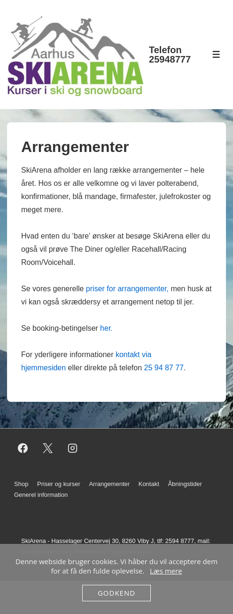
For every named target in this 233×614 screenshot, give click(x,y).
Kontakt (149, 483)
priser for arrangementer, (127, 289)
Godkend (116, 593)
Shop (21, 483)
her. (106, 328)
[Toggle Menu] (216, 54)
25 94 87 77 (164, 368)
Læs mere (166, 570)
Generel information (41, 494)
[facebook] (23, 448)
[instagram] (73, 448)
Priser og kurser (58, 483)
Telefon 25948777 (170, 54)
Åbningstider (185, 483)
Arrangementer (109, 483)
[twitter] (48, 448)
